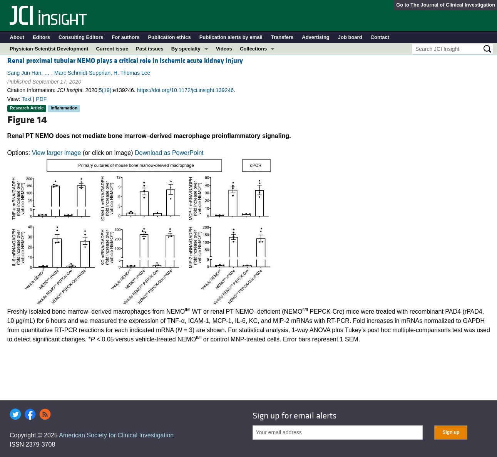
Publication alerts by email (231, 37)
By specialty (186, 49)
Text (27, 99)
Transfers (282, 37)
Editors (41, 37)
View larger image (56, 153)
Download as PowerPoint (169, 153)
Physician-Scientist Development (49, 49)
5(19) (105, 90)
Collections (253, 49)
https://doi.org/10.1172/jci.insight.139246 (185, 90)
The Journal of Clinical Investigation (452, 5)
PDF (41, 99)
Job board (350, 37)
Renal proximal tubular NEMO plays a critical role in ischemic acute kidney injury (125, 60)
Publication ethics (169, 37)
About (17, 37)
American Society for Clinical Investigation (116, 435)
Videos (224, 49)
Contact (380, 37)
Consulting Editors (81, 37)
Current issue (112, 49)
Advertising (316, 37)
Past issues (150, 49)
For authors (125, 37)
